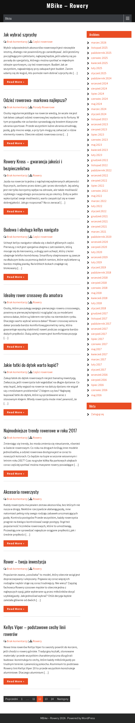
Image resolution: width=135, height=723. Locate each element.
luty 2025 (96, 68)
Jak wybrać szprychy (20, 34)
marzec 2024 (98, 109)
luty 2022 (96, 206)
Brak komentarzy (17, 42)
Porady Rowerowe (43, 107)
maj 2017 (96, 349)
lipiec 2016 (97, 385)
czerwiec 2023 (99, 139)
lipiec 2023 (97, 134)
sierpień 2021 (99, 226)
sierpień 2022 (99, 180)
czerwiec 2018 (99, 288)
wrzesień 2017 (99, 329)
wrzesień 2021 (99, 221)
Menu (8, 18)
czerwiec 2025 (99, 58)
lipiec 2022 (97, 185)
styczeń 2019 (98, 267)
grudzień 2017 (99, 313)
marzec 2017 (98, 359)
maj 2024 (96, 104)
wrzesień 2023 (99, 124)
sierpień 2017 (99, 334)
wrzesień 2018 (99, 277)
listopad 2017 (99, 318)
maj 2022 (96, 196)
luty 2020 (96, 252)
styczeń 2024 (98, 114)
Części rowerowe (43, 42)
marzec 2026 (98, 42)
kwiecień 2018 (99, 298)
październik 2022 (101, 170)
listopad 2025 (99, 48)
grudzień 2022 (99, 160)
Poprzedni (11, 699)
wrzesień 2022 (99, 175)
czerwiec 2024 (99, 99)
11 (34, 699)
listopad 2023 (99, 119)
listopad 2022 (99, 165)
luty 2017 (96, 364)
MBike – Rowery (67, 5)
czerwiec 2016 (99, 390)
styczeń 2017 (98, 369)
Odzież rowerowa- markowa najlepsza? (35, 100)
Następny (62, 699)
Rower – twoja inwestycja (25, 561)
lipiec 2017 (97, 339)
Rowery (37, 175)
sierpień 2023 (99, 129)
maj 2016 (96, 395)
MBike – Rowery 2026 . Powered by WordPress (67, 718)
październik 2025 (101, 53)
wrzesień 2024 (99, 83)
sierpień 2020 (99, 247)
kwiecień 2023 (99, 150)
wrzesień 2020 (99, 242)
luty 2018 (96, 303)
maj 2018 (96, 293)
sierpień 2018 (99, 283)
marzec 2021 (98, 231)
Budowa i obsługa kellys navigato (31, 229)
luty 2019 (96, 262)
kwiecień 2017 (99, 354)
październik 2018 (101, 272)
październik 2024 (101, 78)
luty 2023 (96, 155)
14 (52, 699)
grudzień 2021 (99, 216)
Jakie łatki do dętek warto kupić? (31, 364)
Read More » (15, 82)
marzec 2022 (99, 201)
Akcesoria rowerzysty (21, 491)
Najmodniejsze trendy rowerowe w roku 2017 (40, 430)
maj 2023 (96, 145)
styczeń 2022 (99, 211)
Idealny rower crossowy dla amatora (33, 295)
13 (46, 699)
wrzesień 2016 (99, 375)
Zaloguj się (97, 414)
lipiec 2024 (97, 94)
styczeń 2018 (98, 308)
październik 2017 (101, 323)
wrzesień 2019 (99, 257)
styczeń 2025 (98, 73)
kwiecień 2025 (99, 63)
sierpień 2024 (99, 88)
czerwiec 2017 (99, 344)
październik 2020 (101, 237)
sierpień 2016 (99, 380)
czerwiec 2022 (99, 191)
